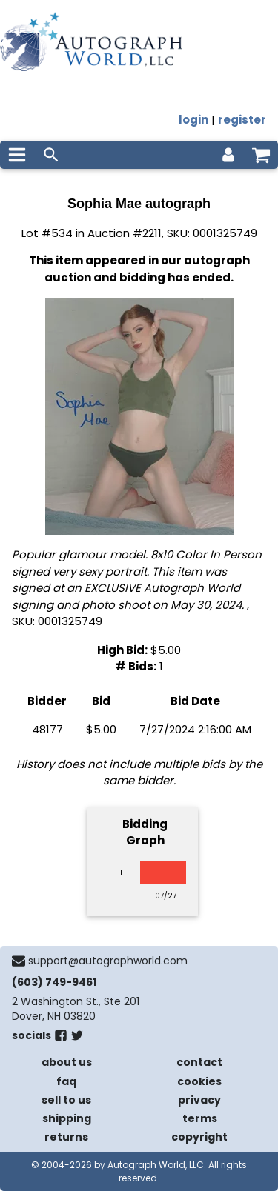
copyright (199, 1137)
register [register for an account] (242, 119)
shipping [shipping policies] (66, 1118)
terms (199, 1118)
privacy (199, 1099)
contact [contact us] (199, 1062)
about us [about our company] (67, 1062)
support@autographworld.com (108, 960)
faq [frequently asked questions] (66, 1081)
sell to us (66, 1099)
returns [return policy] (66, 1137)
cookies (199, 1081)
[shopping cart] (261, 154)
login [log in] (193, 119)
